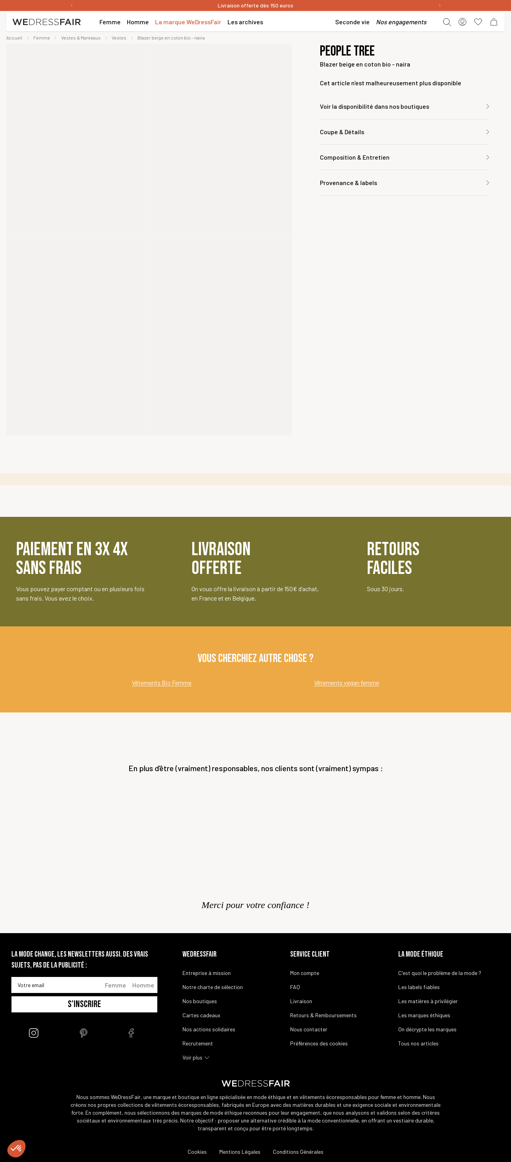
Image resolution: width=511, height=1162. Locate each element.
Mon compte (304, 973)
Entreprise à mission (206, 973)
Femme (115, 985)
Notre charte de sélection (212, 987)
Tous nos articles (418, 1043)
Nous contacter (308, 1029)
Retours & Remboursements (323, 1015)
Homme (143, 985)
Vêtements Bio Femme (161, 682)
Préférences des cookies (319, 1043)
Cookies (197, 1151)
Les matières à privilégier (428, 1001)
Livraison (301, 1001)
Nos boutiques (199, 1001)
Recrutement (197, 1043)
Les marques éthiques (424, 1015)
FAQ (295, 987)
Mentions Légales (239, 1151)
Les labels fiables (419, 987)
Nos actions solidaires (208, 1029)
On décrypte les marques (427, 1029)
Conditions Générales (298, 1151)
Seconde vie (352, 21)
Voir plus (192, 1057)
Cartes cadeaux (201, 1015)
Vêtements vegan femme (346, 682)
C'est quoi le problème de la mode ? (439, 973)
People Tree (347, 51)
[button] (16, 1148)
